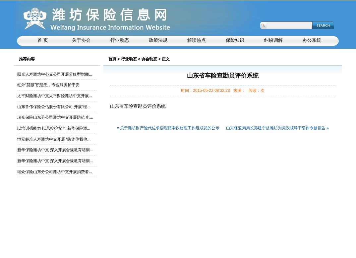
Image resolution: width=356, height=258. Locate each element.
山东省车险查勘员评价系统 (138, 106)
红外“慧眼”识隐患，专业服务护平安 (48, 85)
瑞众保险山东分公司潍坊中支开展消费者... (54, 171)
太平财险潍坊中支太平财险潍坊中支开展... (54, 96)
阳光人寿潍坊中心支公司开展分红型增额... (54, 74)
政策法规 (158, 40)
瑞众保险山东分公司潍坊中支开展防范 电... (55, 117)
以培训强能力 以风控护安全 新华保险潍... (53, 128)
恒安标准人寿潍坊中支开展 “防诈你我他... (53, 139)
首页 (112, 59)
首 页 (42, 40)
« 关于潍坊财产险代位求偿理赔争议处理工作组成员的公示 (168, 128)
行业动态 (129, 59)
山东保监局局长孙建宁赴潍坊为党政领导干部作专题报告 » (277, 128)
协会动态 (149, 59)
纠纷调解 (273, 40)
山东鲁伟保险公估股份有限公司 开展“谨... (53, 106)
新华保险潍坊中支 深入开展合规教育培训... (55, 150)
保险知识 (235, 40)
